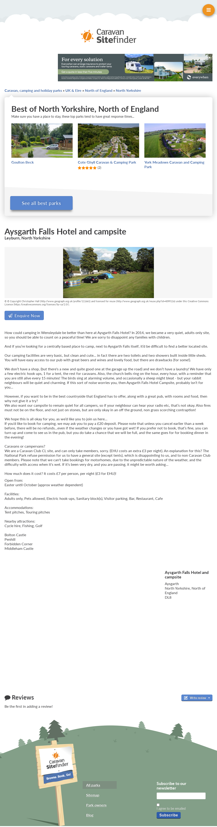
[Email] (181, 796)
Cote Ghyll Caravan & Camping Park (107, 162)
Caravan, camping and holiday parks (33, 90)
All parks (93, 786)
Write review (197, 698)
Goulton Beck (22, 162)
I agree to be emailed (171, 809)
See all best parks (42, 203)
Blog (89, 816)
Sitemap (92, 796)
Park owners (96, 806)
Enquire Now (24, 316)
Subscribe (168, 816)
